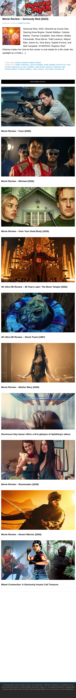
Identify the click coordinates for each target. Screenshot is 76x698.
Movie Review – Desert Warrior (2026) (21, 534)
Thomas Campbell (25, 69)
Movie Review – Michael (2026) (17, 181)
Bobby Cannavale (22, 65)
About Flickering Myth (43, 661)
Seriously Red (59, 67)
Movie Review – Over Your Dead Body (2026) (25, 231)
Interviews (43, 621)
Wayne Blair (59, 69)
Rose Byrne (40, 67)
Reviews (24, 63)
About (43, 658)
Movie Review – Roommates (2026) (20, 484)
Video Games (43, 646)
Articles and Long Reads (42, 617)
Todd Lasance (38, 69)
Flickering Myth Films (42, 654)
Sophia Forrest (11, 69)
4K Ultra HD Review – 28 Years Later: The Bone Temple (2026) (34, 287)
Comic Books (43, 641)
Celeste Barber (36, 65)
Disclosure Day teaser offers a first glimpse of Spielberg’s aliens (35, 434)
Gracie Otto (61, 65)
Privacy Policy (40, 689)
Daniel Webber (49, 65)
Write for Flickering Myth (43, 670)
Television (43, 637)
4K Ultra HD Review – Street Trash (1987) (23, 337)
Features (42, 614)
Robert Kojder (35, 63)
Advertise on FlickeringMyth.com (42, 666)
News (43, 605)
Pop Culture (43, 630)
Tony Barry (49, 69)
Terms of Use (29, 689)
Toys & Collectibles (42, 650)
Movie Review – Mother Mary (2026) (20, 387)
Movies (18, 63)
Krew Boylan (17, 67)
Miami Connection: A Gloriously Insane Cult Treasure (29, 584)
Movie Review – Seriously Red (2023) (25, 18)
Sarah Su (49, 67)
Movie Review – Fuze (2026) (16, 131)
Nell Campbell (29, 67)
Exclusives (42, 625)
